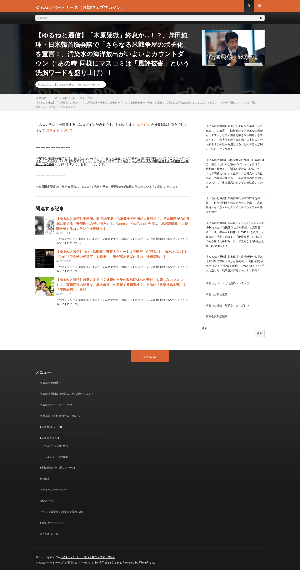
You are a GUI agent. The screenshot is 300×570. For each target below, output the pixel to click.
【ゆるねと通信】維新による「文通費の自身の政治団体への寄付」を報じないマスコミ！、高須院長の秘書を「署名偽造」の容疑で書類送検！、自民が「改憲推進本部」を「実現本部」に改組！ (121, 287)
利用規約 (45, 478)
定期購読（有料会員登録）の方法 (61, 416)
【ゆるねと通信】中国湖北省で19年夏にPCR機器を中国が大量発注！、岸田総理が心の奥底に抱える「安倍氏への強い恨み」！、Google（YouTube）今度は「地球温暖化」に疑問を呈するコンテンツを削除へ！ (123, 226)
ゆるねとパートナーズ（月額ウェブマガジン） (90, 555)
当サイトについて (59, 133)
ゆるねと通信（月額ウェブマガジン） (80, 87)
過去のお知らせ (50, 532)
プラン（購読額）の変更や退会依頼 (63, 510)
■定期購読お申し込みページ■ (59, 467)
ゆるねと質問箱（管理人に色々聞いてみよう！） (72, 394)
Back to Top (150, 358)
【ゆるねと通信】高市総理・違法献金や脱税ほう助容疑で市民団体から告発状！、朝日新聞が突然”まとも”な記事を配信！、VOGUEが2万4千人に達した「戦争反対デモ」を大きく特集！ (235, 263)
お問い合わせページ (53, 521)
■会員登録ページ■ (52, 427)
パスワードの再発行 (57, 445)
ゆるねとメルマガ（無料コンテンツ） (230, 285)
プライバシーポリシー (54, 489)
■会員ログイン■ (50, 438)
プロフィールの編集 (57, 456)
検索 (205, 329)
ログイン (142, 127)
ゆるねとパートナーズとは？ (59, 405)
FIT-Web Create (110, 560)
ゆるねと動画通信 (217, 296)
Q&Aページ (47, 500)
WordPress (148, 560)
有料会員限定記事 (217, 317)
